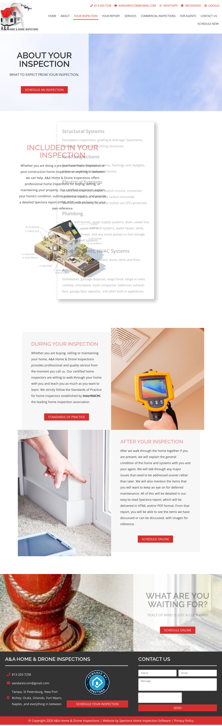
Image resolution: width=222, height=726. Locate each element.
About (65, 16)
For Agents (188, 16)
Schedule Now (208, 24)
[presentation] (160, 699)
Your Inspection (85, 16)
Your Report (111, 16)
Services (130, 16)
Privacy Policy (184, 722)
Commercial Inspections (158, 16)
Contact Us (209, 16)
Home (52, 16)
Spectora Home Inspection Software (145, 722)
